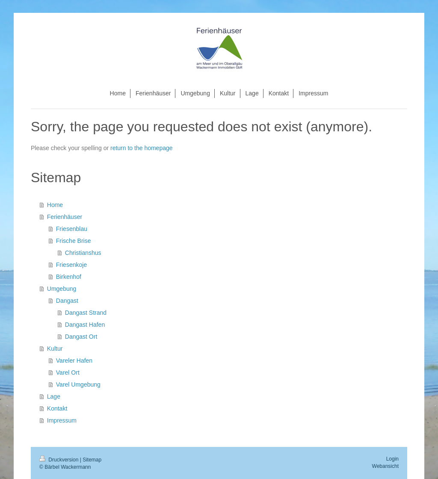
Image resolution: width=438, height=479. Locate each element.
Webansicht (385, 466)
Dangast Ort (81, 336)
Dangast (67, 300)
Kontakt (57, 408)
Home (55, 204)
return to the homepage (141, 148)
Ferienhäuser (65, 216)
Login (392, 459)
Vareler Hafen (74, 360)
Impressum (62, 420)
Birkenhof (68, 276)
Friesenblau (71, 228)
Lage (53, 396)
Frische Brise (73, 240)
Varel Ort (68, 372)
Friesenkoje (71, 264)
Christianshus (83, 252)
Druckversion (59, 460)
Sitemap (92, 460)
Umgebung (62, 288)
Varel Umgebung (78, 384)
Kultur (55, 348)
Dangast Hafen (85, 324)
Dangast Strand (86, 312)
